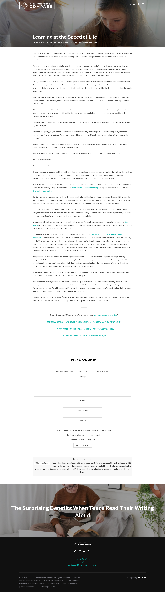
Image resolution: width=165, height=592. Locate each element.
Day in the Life (75, 42)
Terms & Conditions (82, 559)
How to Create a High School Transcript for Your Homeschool (84, 329)
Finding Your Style (89, 42)
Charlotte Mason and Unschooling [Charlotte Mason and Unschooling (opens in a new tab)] (84, 188)
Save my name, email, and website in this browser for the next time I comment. (83, 430)
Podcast (132, 4)
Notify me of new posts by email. (83, 440)
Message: (82, 377)
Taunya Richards (82, 459)
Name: (82, 401)
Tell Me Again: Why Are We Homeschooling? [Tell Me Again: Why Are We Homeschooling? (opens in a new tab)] (84, 335)
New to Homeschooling (44, 42)
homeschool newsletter (105, 315)
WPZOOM (141, 578)
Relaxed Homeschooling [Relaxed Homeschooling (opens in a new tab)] (42, 191)
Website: (82, 421)
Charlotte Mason (61, 42)
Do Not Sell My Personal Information (82, 565)
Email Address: (82, 411)
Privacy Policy (82, 562)
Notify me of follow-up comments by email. (83, 435)
